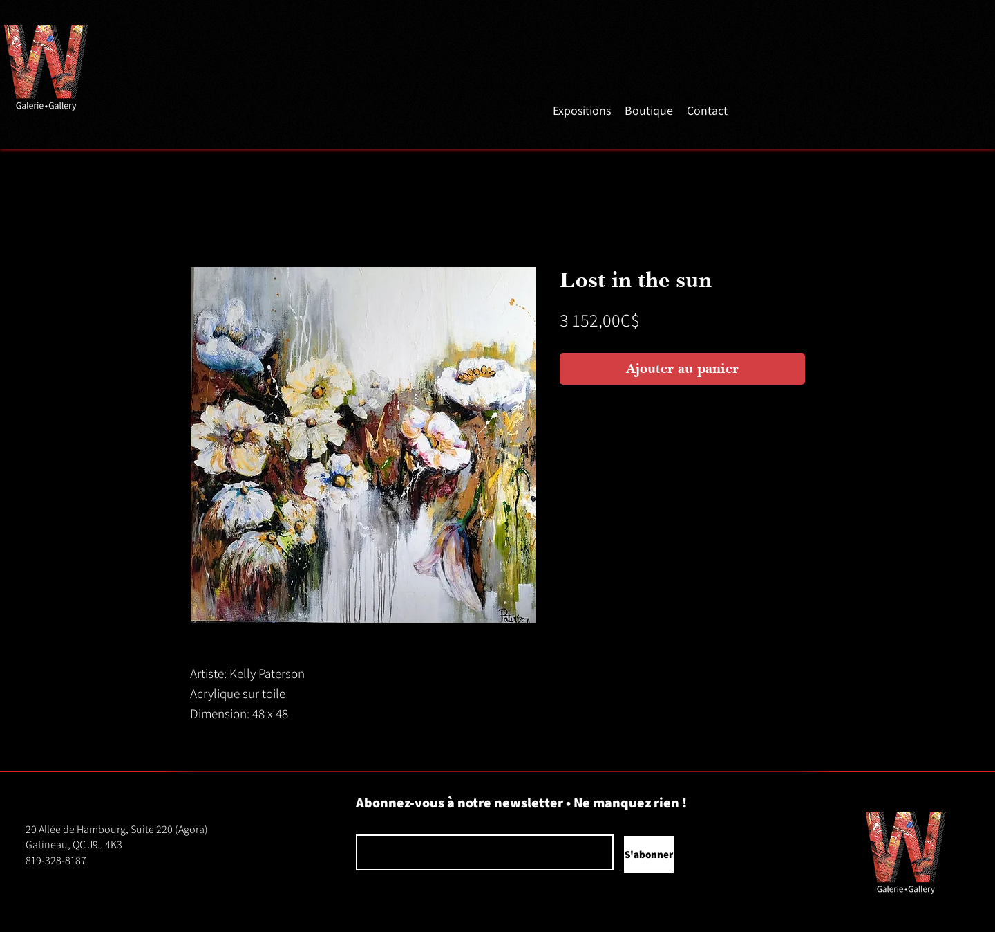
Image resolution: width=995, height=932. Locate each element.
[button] (582, 110)
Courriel (369, 824)
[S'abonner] (649, 854)
